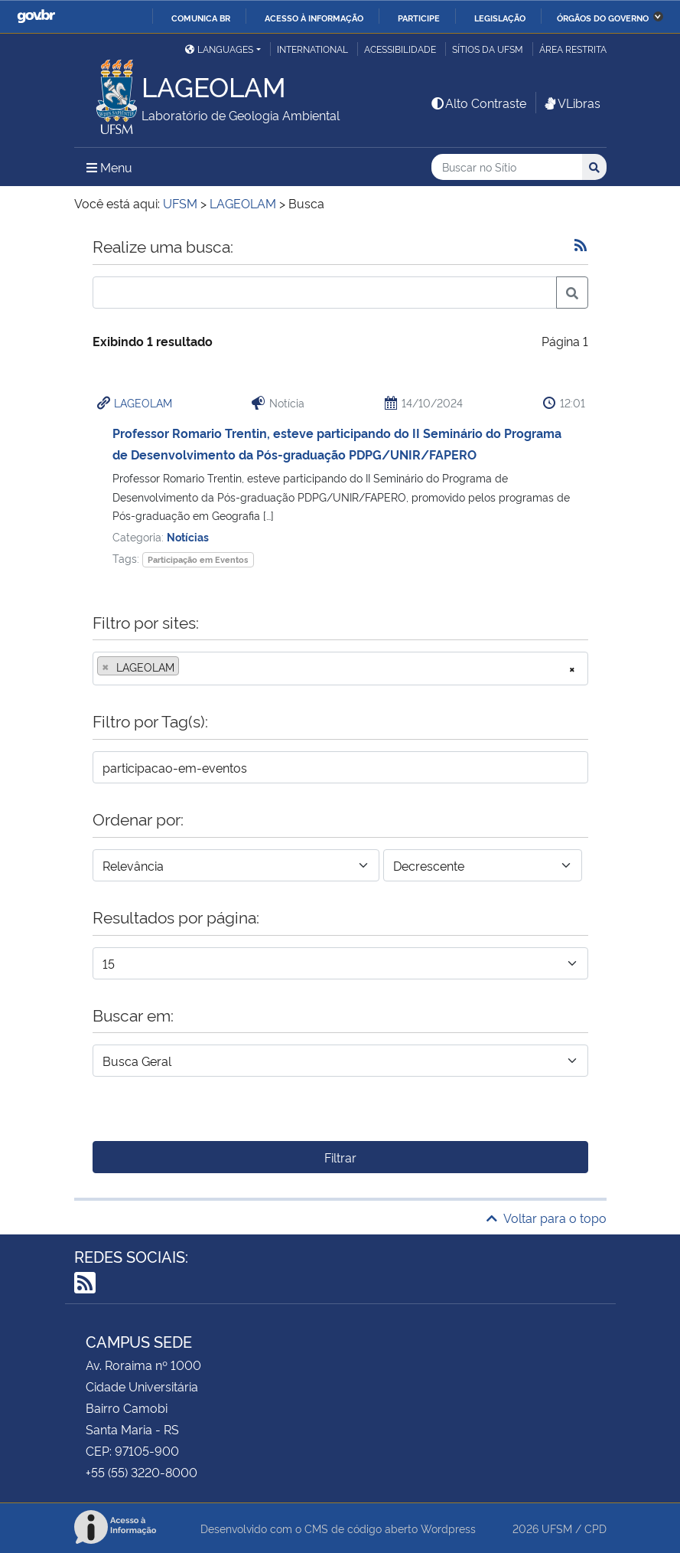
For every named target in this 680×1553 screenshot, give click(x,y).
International (312, 48)
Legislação (499, 17)
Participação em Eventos (198, 559)
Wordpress (448, 1528)
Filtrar (340, 1157)
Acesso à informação (314, 17)
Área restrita (573, 48)
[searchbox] (187, 667)
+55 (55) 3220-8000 (141, 1471)
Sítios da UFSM (487, 48)
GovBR (36, 16)
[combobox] (340, 668)
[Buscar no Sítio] (507, 167)
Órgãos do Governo (603, 17)
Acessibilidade (400, 48)
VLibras (571, 102)
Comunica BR (200, 17)
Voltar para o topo (546, 1217)
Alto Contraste (478, 102)
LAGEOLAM (143, 402)
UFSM (557, 1528)
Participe (419, 17)
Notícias (188, 536)
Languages (219, 48)
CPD (595, 1528)
